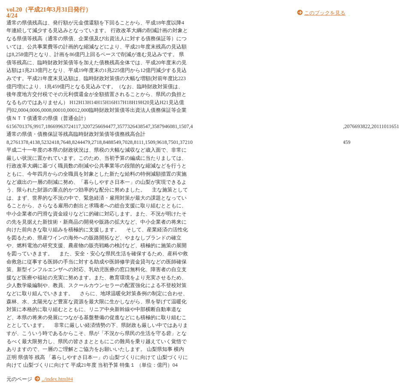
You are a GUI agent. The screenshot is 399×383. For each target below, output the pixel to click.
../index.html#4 (57, 379)
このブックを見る (324, 13)
